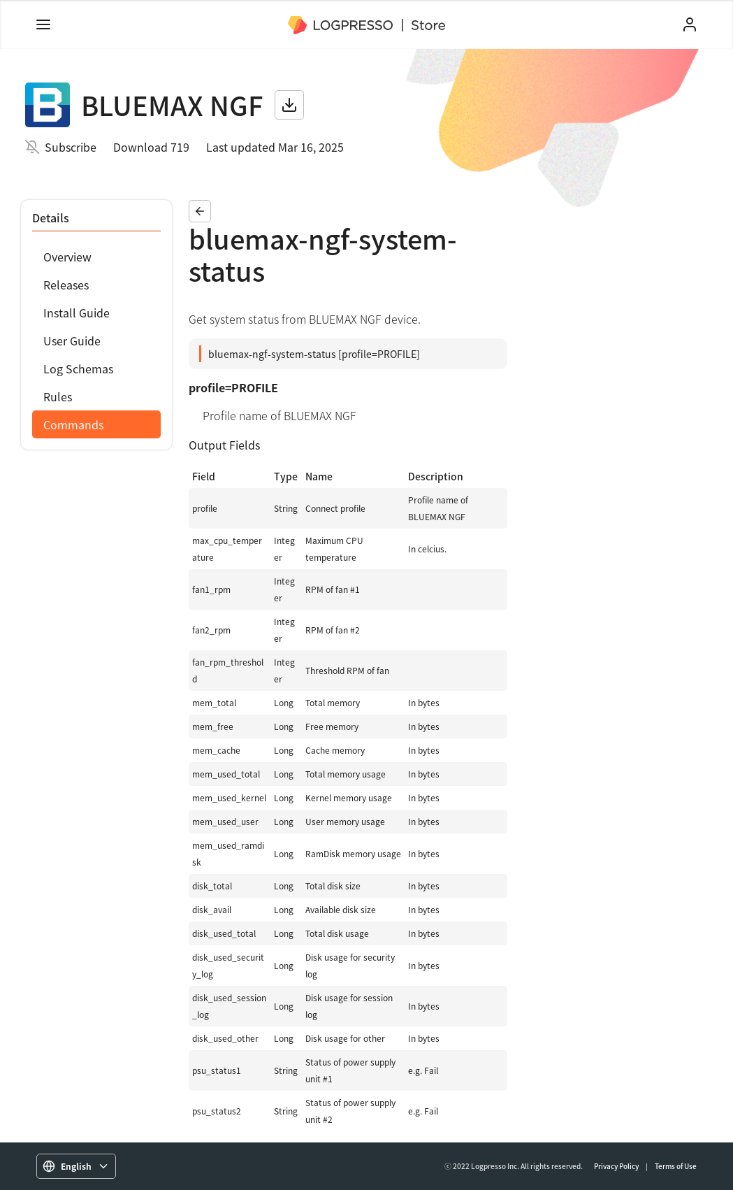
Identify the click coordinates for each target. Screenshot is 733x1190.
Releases (66, 284)
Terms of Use (676, 1166)
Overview (67, 256)
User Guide (72, 340)
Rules (57, 396)
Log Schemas (78, 368)
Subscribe (70, 146)
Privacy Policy (616, 1166)
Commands (73, 424)
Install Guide (76, 312)
